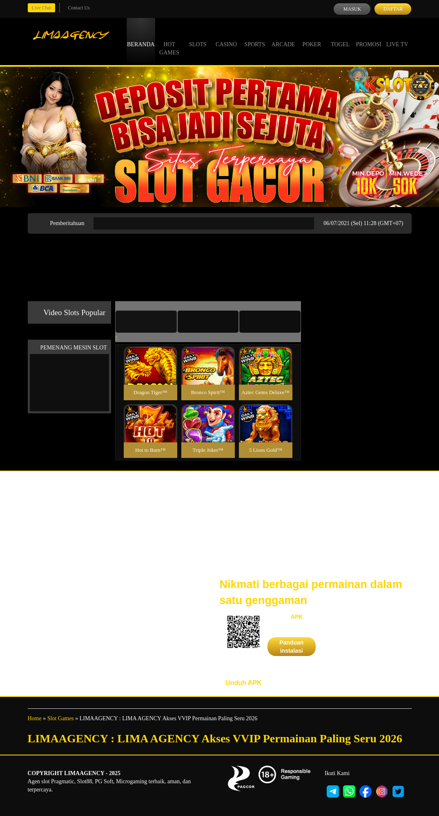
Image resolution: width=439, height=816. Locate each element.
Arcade (283, 36)
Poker (311, 36)
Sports (255, 36)
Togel (340, 36)
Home (35, 718)
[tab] (146, 322)
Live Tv (397, 36)
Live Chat (41, 8)
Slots (198, 36)
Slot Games (60, 718)
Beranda (141, 36)
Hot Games (169, 41)
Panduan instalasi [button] (291, 646)
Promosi (368, 36)
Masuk (352, 9)
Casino (226, 36)
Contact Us (79, 8)
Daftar (393, 9)
